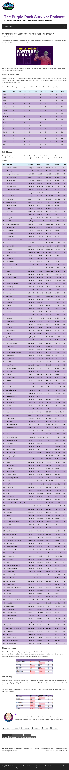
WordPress (51, 766)
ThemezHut (39, 768)
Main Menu (8, 26)
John (15, 36)
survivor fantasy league (28, 737)
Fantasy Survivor (17, 735)
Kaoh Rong (27, 735)
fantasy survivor (14, 737)
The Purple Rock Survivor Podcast (34, 17)
